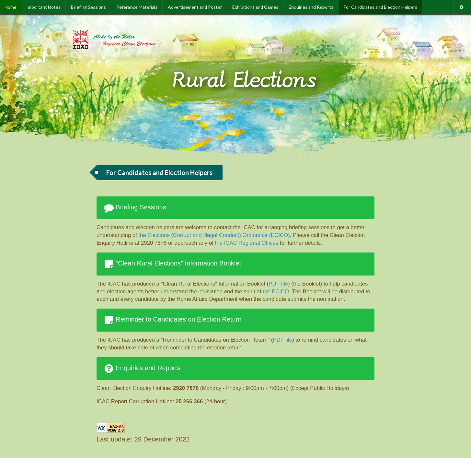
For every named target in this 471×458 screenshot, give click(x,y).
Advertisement (195, 7)
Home (11, 7)
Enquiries (311, 7)
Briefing (88, 7)
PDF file (278, 284)
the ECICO (276, 291)
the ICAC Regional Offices (247, 243)
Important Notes (43, 7)
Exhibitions (255, 7)
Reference (136, 7)
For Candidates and (380, 7)
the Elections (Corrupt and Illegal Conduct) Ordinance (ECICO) (214, 235)
